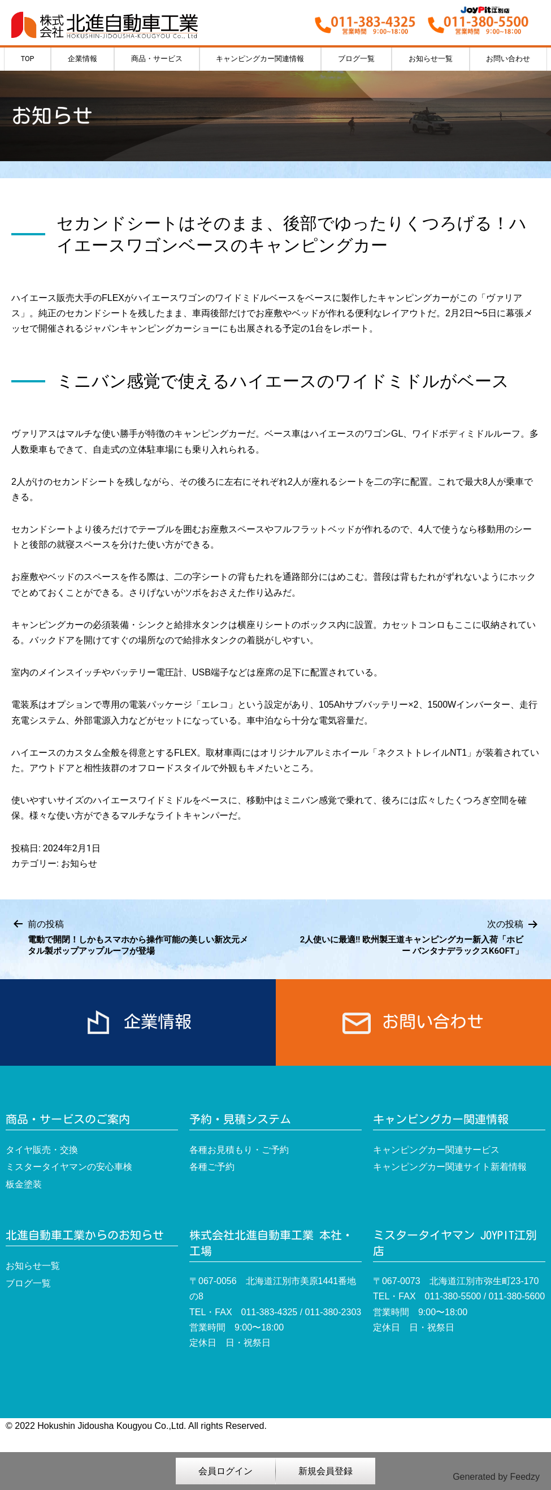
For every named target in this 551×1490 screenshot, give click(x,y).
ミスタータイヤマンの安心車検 (69, 1166)
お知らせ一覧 (431, 58)
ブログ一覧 (356, 58)
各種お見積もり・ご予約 (239, 1149)
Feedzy (525, 1477)
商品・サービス (157, 58)
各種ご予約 (212, 1166)
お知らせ (79, 863)
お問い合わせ (508, 58)
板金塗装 (24, 1184)
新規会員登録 (325, 1471)
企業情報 (82, 58)
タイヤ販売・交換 (42, 1149)
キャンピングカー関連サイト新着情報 (450, 1166)
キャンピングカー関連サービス (436, 1149)
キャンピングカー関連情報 (260, 58)
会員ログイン (225, 1471)
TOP (27, 58)
